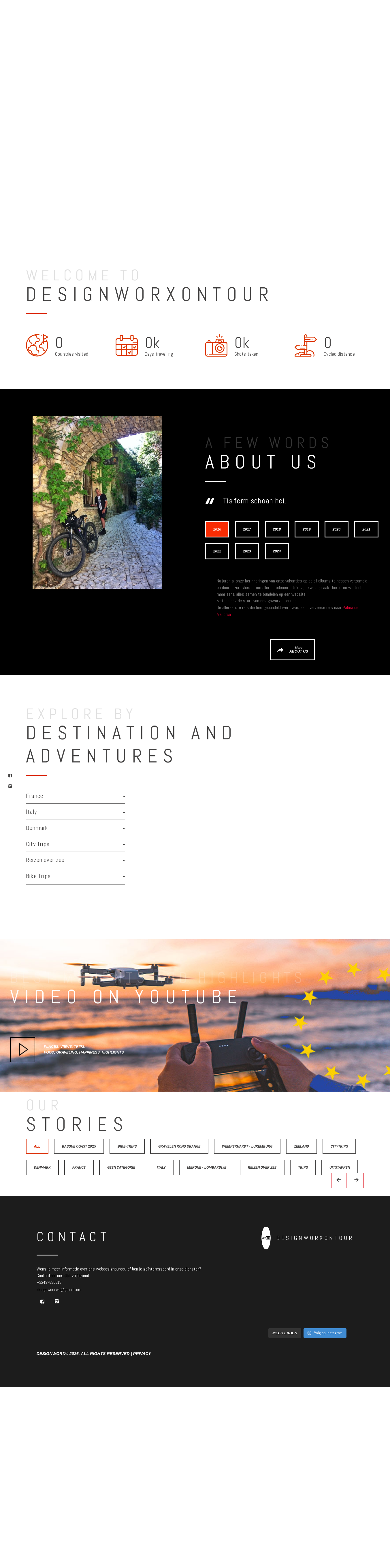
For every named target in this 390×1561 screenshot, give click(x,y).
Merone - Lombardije (250, 1169)
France (120, 1169)
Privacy (142, 1377)
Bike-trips (128, 1147)
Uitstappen (76, 1191)
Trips (39, 1191)
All (37, 1147)
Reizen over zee (306, 1169)
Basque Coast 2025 (80, 1147)
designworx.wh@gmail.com (59, 1313)
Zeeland (306, 1147)
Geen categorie (163, 1169)
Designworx (51, 1377)
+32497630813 (49, 1306)
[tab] (217, 529)
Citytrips (43, 1169)
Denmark (82, 1169)
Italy (203, 1169)
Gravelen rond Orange (182, 1147)
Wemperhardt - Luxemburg (251, 1147)
